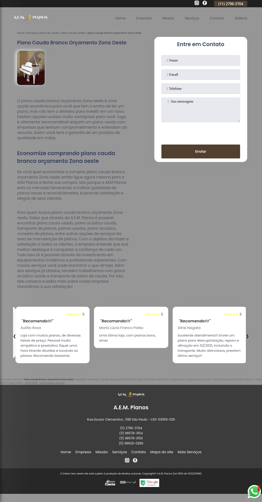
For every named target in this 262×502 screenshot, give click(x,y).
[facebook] (205, 3)
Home (119, 18)
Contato (216, 18)
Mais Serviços (190, 452)
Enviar (200, 151)
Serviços (191, 18)
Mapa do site (161, 452)
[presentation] (200, 132)
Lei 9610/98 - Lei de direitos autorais (44, 383)
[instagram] (197, 3)
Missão (167, 18)
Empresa (143, 18)
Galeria (240, 18)
